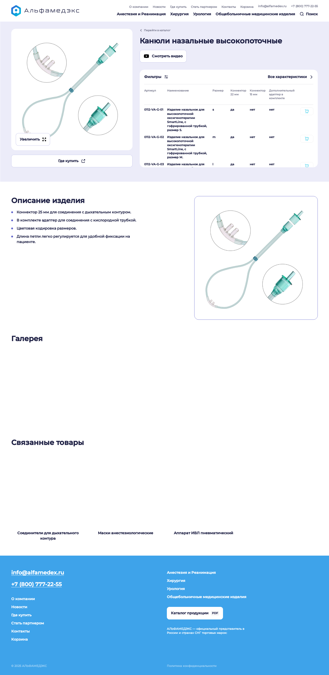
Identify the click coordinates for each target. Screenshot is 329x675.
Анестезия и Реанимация (141, 14)
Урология (202, 14)
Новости (159, 7)
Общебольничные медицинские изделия (255, 14)
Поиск (309, 14)
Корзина (247, 7)
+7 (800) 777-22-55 (304, 6)
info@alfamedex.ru (272, 6)
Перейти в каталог (155, 30)
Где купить (178, 7)
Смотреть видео (163, 56)
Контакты (228, 7)
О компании (138, 7)
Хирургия (179, 14)
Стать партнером (204, 7)
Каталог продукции (195, 613)
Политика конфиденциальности (191, 666)
